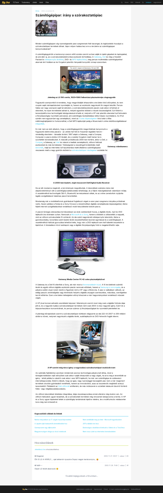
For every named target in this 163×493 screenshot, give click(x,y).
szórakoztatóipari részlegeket (84, 150)
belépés (148, 2)
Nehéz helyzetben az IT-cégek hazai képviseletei (53, 420)
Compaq (38, 142)
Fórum (106, 489)
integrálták (39, 124)
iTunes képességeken (88, 118)
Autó (41, 2)
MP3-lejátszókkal (79, 59)
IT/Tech (16, 2)
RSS (132, 2)
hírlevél (137, 2)
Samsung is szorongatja (110, 287)
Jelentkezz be (40, 449)
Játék (34, 2)
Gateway (97, 57)
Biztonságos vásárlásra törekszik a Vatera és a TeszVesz (104, 428)
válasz (122, 456)
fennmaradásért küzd (92, 285)
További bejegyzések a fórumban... (81, 476)
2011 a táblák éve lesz (91, 424)
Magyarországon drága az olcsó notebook (50, 431)
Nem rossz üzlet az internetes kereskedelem (99, 431)
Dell (104, 57)
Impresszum (98, 489)
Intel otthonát (63, 386)
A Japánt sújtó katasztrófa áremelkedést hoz (51, 424)
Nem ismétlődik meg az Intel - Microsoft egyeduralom (102, 420)
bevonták (39, 148)
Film (47, 2)
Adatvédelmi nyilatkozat (84, 489)
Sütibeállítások (136, 489)
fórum (126, 2)
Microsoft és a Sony (79, 214)
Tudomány (26, 2)
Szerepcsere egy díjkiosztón (45, 428)
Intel (58, 142)
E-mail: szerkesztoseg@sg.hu (119, 489)
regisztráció (157, 2)
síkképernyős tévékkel (54, 59)
